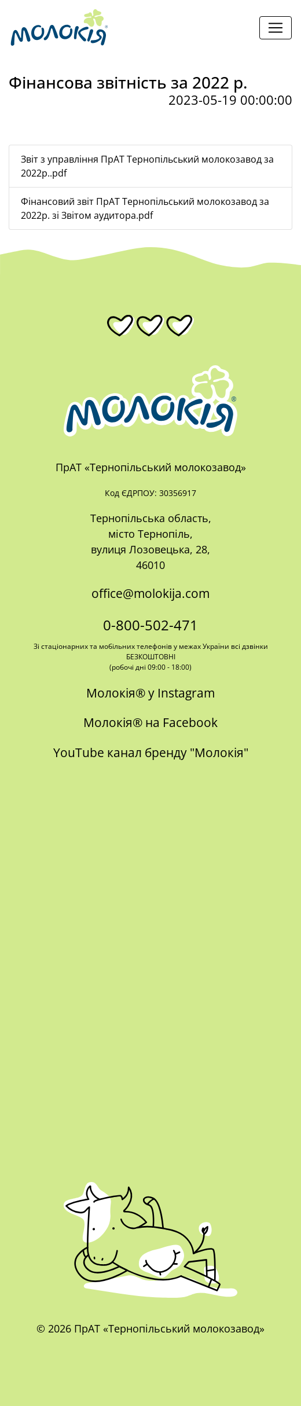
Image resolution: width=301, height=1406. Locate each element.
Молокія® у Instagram (150, 693)
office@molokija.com (150, 593)
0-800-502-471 (150, 624)
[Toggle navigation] (275, 27)
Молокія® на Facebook (150, 722)
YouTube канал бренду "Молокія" (150, 752)
